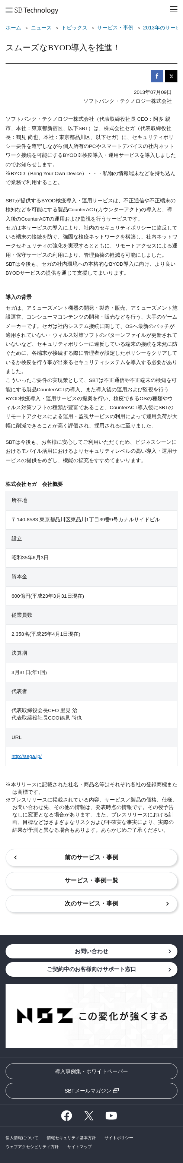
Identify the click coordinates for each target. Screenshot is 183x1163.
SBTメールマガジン (87, 1091)
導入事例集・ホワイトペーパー (91, 1071)
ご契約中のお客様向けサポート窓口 (91, 969)
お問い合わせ (91, 951)
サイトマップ (79, 1146)
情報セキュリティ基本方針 (71, 1137)
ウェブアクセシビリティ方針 (32, 1146)
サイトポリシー (119, 1137)
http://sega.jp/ (27, 756)
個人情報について (22, 1137)
